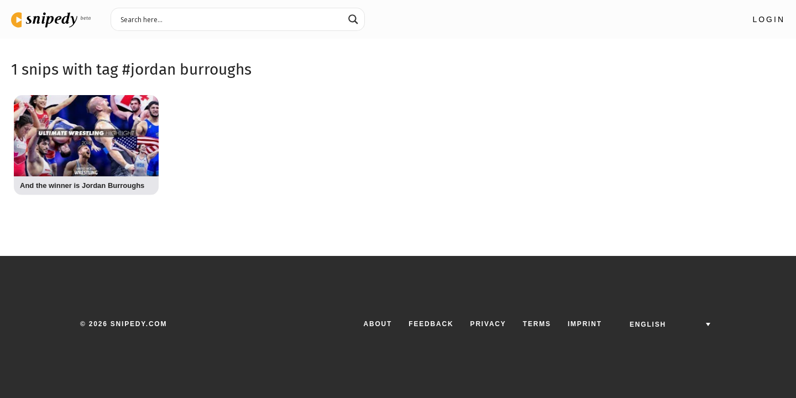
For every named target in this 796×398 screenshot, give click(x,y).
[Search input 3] (231, 19)
